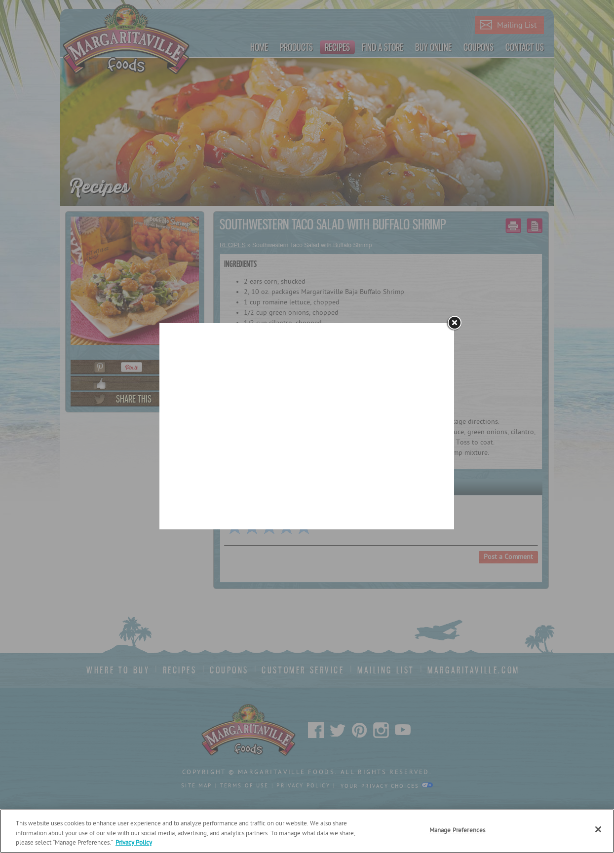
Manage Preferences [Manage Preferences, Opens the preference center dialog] (457, 830)
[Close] (598, 829)
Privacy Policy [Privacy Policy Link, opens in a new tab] (133, 843)
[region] (307, 831)
